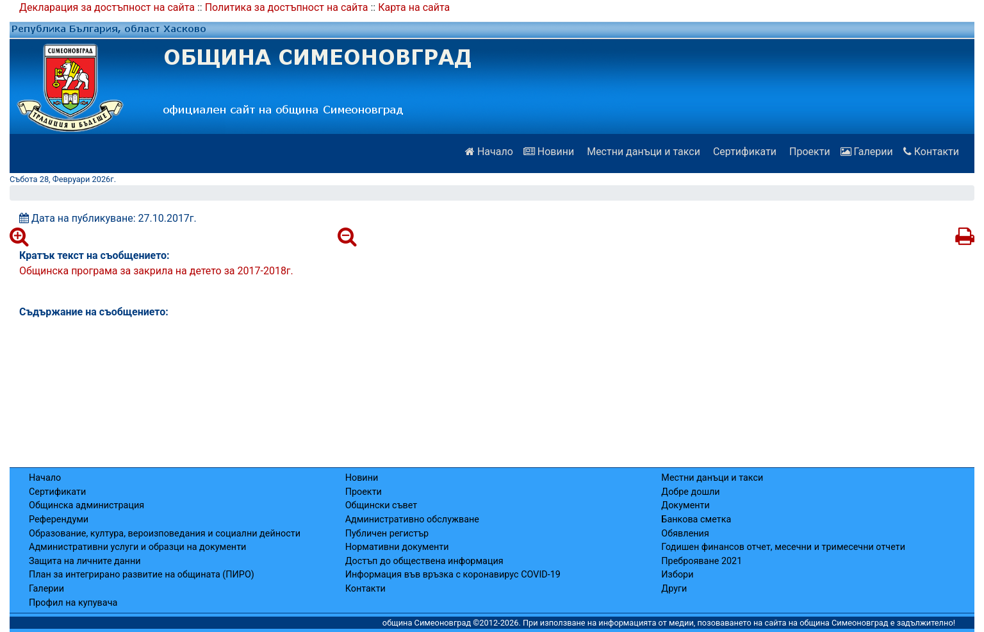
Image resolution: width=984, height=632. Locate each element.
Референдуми (58, 519)
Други (674, 588)
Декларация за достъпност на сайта (107, 7)
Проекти (808, 152)
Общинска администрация (86, 505)
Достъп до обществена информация (424, 561)
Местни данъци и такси (642, 152)
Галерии (866, 152)
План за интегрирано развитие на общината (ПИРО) (141, 574)
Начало (489, 152)
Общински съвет (381, 505)
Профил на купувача (73, 602)
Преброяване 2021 (701, 561)
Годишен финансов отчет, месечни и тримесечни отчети (783, 547)
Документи (685, 505)
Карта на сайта (414, 7)
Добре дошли (690, 491)
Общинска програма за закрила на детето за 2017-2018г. (156, 271)
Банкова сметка (696, 519)
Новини (548, 152)
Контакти (931, 152)
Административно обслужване (412, 519)
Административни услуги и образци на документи (137, 547)
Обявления (685, 533)
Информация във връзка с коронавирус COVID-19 (453, 574)
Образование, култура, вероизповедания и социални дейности (164, 533)
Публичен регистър (387, 533)
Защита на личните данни (85, 561)
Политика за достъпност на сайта (286, 7)
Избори (677, 574)
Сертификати (743, 152)
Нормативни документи (397, 547)
